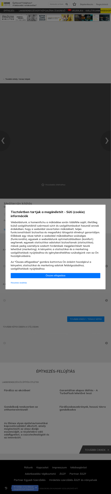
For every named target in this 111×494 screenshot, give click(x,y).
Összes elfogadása (55, 275)
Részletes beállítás (19, 283)
